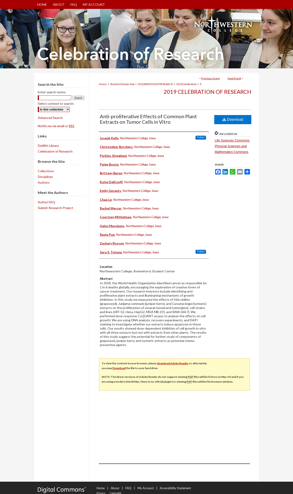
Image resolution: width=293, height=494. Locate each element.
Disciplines (45, 177)
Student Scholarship (122, 84)
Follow (200, 137)
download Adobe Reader (172, 363)
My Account (146, 488)
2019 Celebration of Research (207, 91)
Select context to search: (56, 103)
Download (232, 119)
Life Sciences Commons (232, 140)
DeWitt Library (48, 146)
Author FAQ (46, 202)
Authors (44, 182)
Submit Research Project (55, 208)
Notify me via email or (56, 126)
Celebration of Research (55, 151)
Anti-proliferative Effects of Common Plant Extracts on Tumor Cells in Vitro (148, 119)
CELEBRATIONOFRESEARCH (156, 84)
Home (103, 84)
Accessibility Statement (175, 488)
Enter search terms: (52, 92)
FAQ (128, 488)
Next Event (234, 78)
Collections (46, 171)
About (115, 488)
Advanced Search (50, 118)
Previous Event (210, 78)
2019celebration (186, 84)
